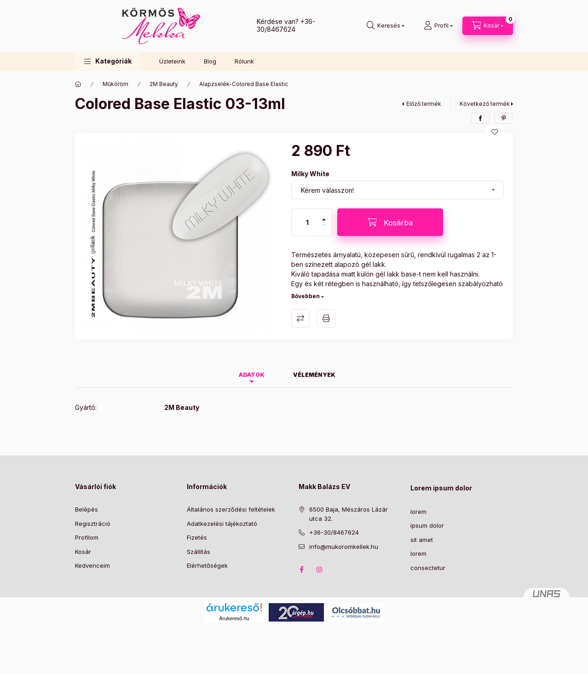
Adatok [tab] (252, 374)
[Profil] (438, 26)
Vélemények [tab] (314, 374)
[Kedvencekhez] (494, 132)
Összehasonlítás (300, 318)
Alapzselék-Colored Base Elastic (243, 84)
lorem (418, 511)
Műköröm (115, 84)
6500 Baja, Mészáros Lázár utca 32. (348, 514)
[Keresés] (385, 26)
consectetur (427, 567)
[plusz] (324, 215)
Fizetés (197, 537)
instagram (320, 569)
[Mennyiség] (307, 222)
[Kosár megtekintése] (487, 26)
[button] (108, 61)
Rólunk (244, 61)
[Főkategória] (78, 84)
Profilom (86, 537)
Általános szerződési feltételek (231, 509)
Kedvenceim (92, 565)
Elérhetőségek (207, 565)
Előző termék (423, 103)
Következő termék (485, 103)
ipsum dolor (427, 525)
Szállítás (198, 551)
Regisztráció (92, 523)
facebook (301, 569)
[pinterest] (503, 118)
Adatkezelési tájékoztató (222, 523)
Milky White (310, 174)
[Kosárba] (390, 222)
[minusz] (324, 229)
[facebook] (480, 118)
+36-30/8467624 (286, 25)
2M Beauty (164, 84)
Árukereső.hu (234, 618)
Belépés (86, 509)
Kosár (83, 551)
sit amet (421, 539)
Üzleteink (172, 61)
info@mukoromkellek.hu (343, 546)
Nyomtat (326, 318)
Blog (210, 61)
